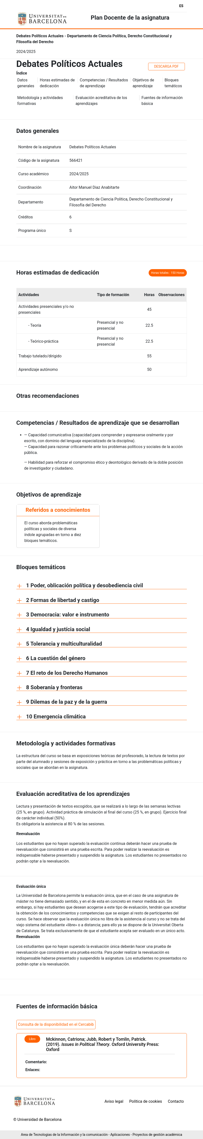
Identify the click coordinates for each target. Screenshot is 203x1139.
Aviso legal (114, 1101)
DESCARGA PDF (166, 66)
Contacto (176, 1101)
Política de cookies (145, 1101)
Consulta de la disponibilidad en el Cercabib (56, 1024)
